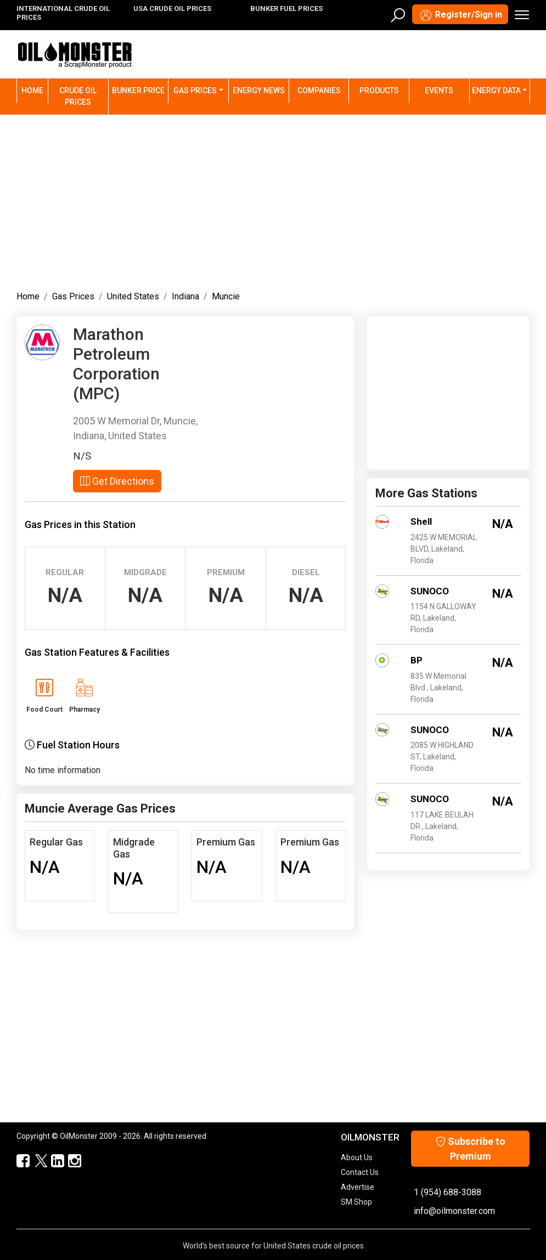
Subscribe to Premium (470, 1149)
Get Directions (117, 481)
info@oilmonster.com (454, 1211)
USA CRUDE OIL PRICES (172, 8)
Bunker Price (138, 90)
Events (439, 90)
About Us (357, 1157)
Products (379, 90)
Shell (421, 521)
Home (34, 89)
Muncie (226, 296)
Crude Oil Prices (78, 96)
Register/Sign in (460, 15)
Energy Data (496, 90)
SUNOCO (429, 591)
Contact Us (360, 1172)
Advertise (357, 1187)
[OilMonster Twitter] (35, 1161)
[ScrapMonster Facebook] (18, 1161)
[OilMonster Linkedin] (52, 1161)
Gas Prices (195, 90)
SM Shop (356, 1201)
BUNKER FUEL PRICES (286, 8)
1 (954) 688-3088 (447, 1192)
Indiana (185, 296)
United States (133, 296)
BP (416, 660)
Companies (319, 90)
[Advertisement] (273, 200)
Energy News (259, 90)
